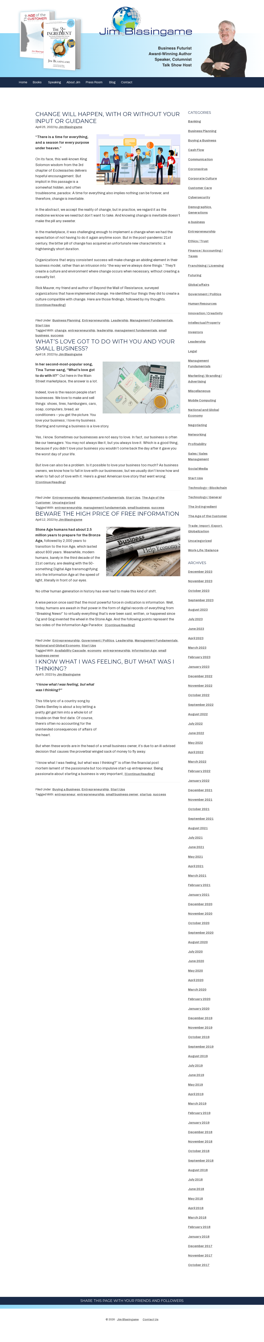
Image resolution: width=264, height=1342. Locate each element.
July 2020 (196, 963)
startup (146, 801)
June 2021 (197, 858)
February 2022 (200, 782)
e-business (197, 222)
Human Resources (203, 303)
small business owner (122, 801)
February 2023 (200, 668)
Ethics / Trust (199, 241)
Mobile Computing (203, 400)
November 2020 (201, 925)
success (57, 335)
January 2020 (200, 1020)
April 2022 (196, 763)
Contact (126, 82)
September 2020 (202, 944)
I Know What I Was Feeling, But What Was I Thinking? (107, 672)
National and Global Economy (57, 652)
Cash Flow (197, 150)
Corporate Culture (203, 178)
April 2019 (196, 1105)
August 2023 (199, 621)
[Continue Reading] (52, 305)
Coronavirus (198, 169)
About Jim (73, 82)
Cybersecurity (200, 197)
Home (23, 82)
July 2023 (196, 630)
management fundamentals (136, 330)
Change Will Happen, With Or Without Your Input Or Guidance (100, 117)
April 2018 (196, 1219)
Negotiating (198, 425)
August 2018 (199, 1181)
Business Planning (66, 320)
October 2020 (199, 934)
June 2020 (197, 972)
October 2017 (199, 1276)
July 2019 (196, 1077)
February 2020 (200, 1010)
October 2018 (199, 1162)
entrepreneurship (81, 330)
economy (94, 657)
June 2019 (197, 1086)
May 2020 (196, 982)
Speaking (54, 82)
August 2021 (199, 839)
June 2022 (197, 744)
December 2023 (201, 583)
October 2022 (199, 706)
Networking (198, 434)
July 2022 (196, 735)
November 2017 (201, 1267)
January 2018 (200, 1248)
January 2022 (200, 792)
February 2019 (200, 1124)
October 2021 (199, 820)
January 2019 (200, 1134)
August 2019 (199, 1067)
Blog (112, 82)
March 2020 (198, 1001)
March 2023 (198, 659)
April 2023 (196, 649)
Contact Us (150, 1330)
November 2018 (201, 1153)
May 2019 (196, 1096)
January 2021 (200, 906)
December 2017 (201, 1257)
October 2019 (199, 1048)
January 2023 (200, 678)
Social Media (199, 469)
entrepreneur (65, 801)
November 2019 (201, 1039)
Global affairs (199, 285)
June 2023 (197, 640)
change (60, 330)
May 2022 (196, 754)
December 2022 (201, 687)
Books (37, 82)
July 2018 (196, 1191)
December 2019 (201, 1029)
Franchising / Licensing (208, 265)
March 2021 (198, 887)
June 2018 (197, 1200)
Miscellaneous (200, 391)
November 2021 (201, 811)
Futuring (195, 275)
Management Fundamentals (151, 320)
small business (139, 507)
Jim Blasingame (128, 1330)
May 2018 (196, 1210)
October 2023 (199, 602)
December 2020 (201, 915)
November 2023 (201, 592)
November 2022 (201, 697)
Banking (195, 121)
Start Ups (42, 325)
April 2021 (196, 877)
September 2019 (202, 1058)
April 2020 (196, 991)
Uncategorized (63, 502)
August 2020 (199, 953)
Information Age (144, 657)
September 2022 (202, 716)
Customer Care (201, 188)
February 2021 (200, 896)
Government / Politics (97, 647)
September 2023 (202, 611)
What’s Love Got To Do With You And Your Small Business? (107, 345)
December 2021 (201, 801)
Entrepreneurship (95, 320)
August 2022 (199, 725)
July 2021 (196, 849)
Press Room (94, 82)
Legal (193, 351)
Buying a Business (66, 796)
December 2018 (201, 1143)
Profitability (198, 444)
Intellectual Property (205, 323)
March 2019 (198, 1115)
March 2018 (198, 1229)
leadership (105, 330)
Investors (196, 332)
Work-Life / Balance (204, 561)
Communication (201, 159)
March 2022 (198, 773)
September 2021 (202, 830)
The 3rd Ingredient (204, 512)
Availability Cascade (70, 657)
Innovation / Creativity (207, 313)
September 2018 (202, 1172)
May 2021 (196, 868)
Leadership (119, 320)
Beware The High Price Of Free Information (87, 517)
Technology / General (206, 503)
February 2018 (200, 1238)
